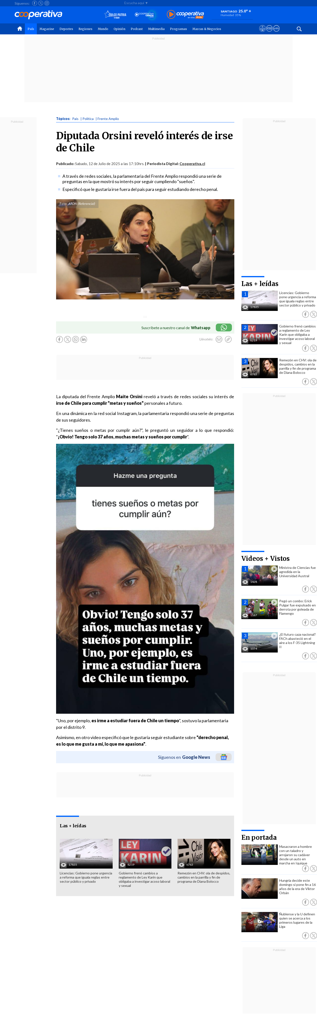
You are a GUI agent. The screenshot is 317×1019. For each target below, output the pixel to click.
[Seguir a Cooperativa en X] (40, 3)
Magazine (47, 29)
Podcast (137, 29)
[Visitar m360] (269, 32)
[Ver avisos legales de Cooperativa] (262, 32)
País (31, 29)
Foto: (63, 204)
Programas (178, 29)
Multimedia (156, 29)
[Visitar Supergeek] (276, 32)
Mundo (103, 29)
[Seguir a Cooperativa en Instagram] (46, 3)
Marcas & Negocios (206, 29)
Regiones (85, 29)
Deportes (66, 29)
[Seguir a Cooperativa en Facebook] (34, 3)
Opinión (119, 29)
